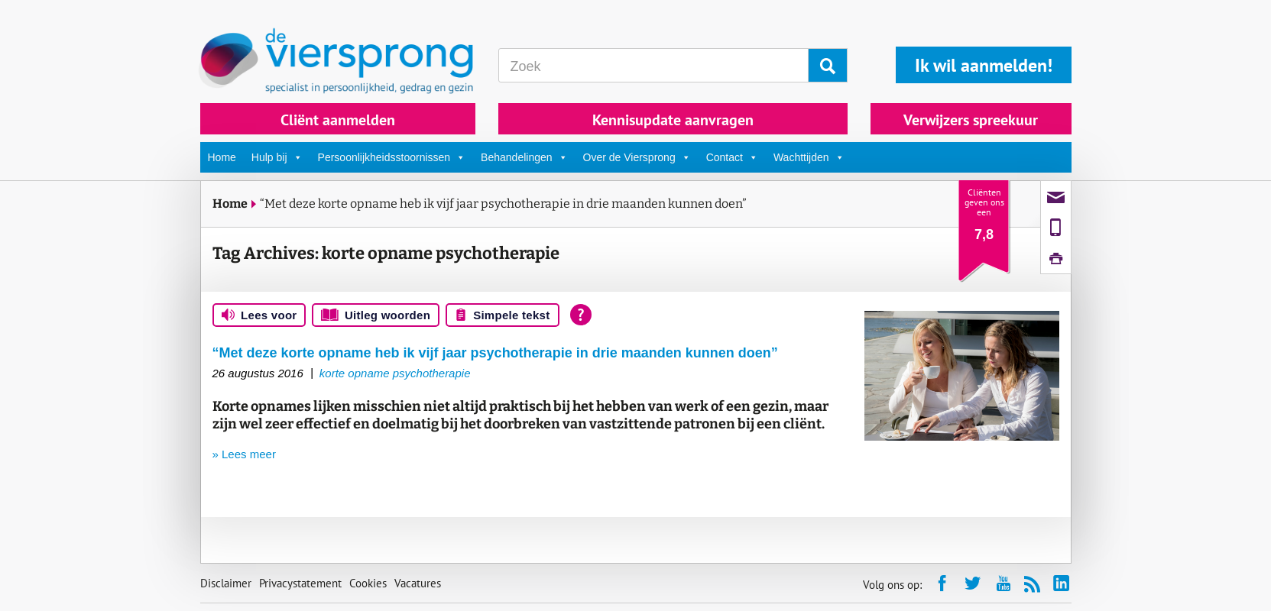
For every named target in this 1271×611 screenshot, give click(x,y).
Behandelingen (524, 157)
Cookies (368, 583)
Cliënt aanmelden (337, 120)
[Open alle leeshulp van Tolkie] (581, 314)
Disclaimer (225, 583)
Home (222, 157)
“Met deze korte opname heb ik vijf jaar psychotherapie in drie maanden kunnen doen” (503, 203)
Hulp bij (277, 157)
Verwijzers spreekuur (970, 120)
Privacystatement (300, 583)
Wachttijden (809, 157)
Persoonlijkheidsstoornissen (392, 157)
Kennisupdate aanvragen (673, 120)
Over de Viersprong (637, 157)
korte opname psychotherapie (395, 373)
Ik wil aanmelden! (983, 65)
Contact (732, 157)
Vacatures (417, 583)
